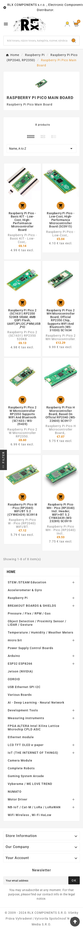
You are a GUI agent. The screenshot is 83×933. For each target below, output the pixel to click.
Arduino (14, 656)
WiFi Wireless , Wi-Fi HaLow (29, 815)
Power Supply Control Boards (30, 648)
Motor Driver (17, 799)
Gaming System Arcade (26, 776)
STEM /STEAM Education (27, 582)
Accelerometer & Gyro (25, 590)
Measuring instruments (26, 718)
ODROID (14, 679)
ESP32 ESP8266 (20, 663)
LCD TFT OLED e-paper (26, 745)
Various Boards (20, 694)
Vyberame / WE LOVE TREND (30, 784)
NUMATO (15, 791)
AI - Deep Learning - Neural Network (36, 702)
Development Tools (23, 710)
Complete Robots (21, 768)
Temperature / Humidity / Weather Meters (40, 632)
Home (11, 572)
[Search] (36, 40)
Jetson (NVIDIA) (20, 671)
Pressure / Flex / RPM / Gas (29, 613)
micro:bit (15, 640)
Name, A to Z (41, 148)
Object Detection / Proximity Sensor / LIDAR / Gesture (37, 622)
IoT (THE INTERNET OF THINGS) (33, 752)
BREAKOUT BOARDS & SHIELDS (32, 605)
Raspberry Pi (18, 598)
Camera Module (20, 760)
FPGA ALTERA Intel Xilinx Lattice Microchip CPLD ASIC (34, 727)
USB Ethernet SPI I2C (24, 687)
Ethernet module (21, 737)
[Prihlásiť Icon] (67, 24)
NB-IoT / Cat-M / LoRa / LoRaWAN (34, 807)
